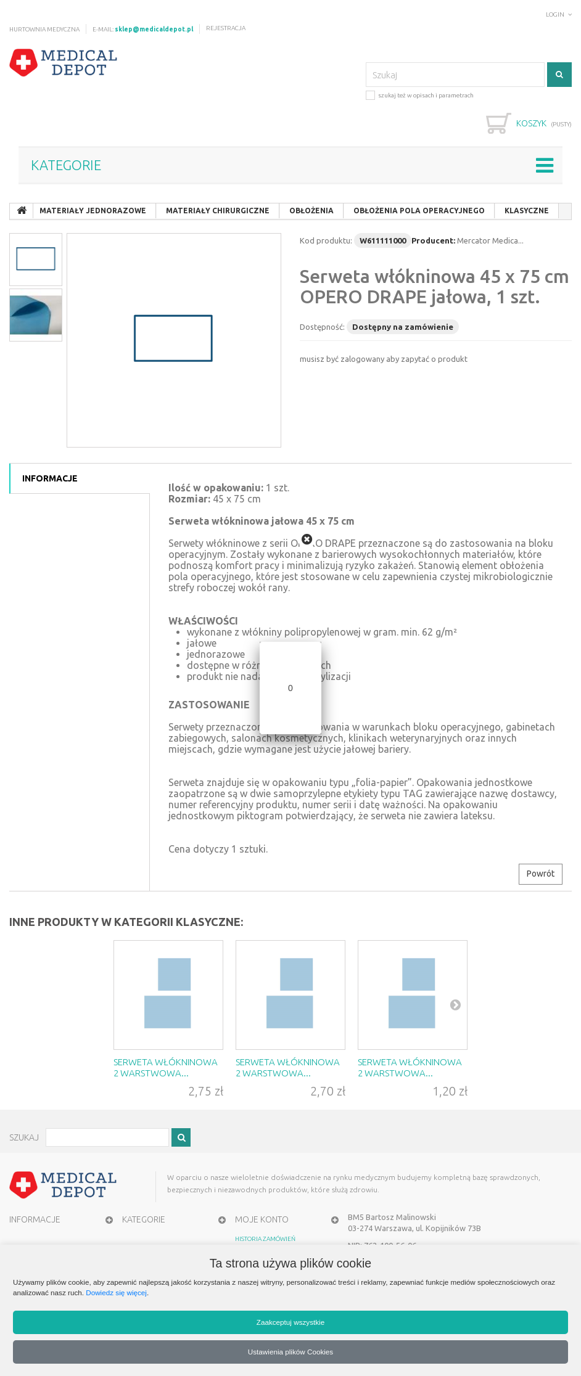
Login (555, 14)
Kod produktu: (326, 240)
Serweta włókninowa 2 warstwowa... (165, 1067)
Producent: (433, 240)
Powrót (540, 873)
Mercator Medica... (490, 240)
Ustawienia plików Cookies (290, 1352)
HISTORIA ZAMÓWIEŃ (265, 1238)
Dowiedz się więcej (116, 1292)
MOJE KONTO (262, 1219)
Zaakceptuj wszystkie (290, 1322)
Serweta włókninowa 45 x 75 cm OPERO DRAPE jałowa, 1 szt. (434, 286)
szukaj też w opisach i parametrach (420, 94)
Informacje (50, 478)
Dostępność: (322, 326)
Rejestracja (225, 28)
